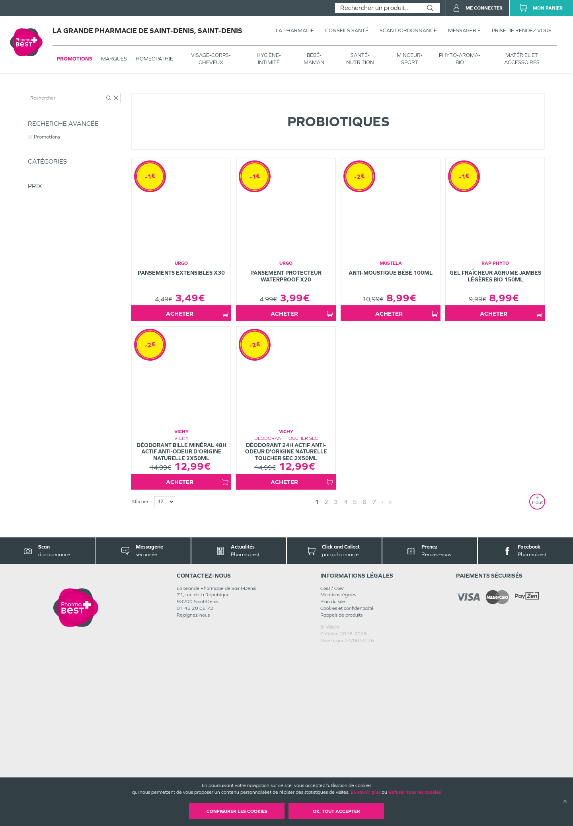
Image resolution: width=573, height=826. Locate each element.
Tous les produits (45, 90)
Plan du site (332, 776)
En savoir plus (365, 792)
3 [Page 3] (344, 676)
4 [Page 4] (353, 676)
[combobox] (378, 8)
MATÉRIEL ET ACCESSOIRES (522, 58)
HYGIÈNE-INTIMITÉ (269, 58)
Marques (114, 59)
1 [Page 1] (325, 676)
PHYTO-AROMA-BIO (459, 58)
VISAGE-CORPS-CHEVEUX (211, 58)
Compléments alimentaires (149, 90)
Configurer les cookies (237, 811)
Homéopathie (154, 59)
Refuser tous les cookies (414, 792)
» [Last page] (379, 676)
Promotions (74, 59)
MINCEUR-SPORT (410, 58)
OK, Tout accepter (336, 811)
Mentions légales (338, 770)
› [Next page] (371, 676)
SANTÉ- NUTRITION (360, 58)
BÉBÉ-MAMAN (314, 58)
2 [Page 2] (334, 676)
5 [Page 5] (363, 676)
